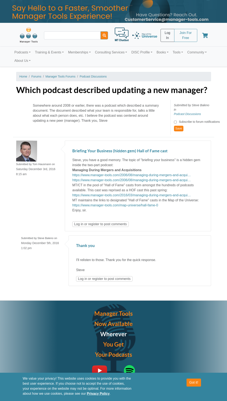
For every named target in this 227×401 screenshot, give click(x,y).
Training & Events (48, 52)
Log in (78, 224)
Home (23, 76)
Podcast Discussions (93, 76)
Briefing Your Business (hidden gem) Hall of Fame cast (119, 151)
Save (178, 128)
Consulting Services (110, 52)
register (93, 224)
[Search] (104, 35)
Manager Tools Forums (60, 76)
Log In (167, 35)
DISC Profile (140, 52)
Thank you (85, 246)
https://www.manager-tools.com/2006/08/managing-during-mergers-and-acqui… (131, 175)
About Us (21, 60)
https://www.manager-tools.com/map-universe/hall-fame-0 (115, 205)
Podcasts (21, 52)
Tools (176, 52)
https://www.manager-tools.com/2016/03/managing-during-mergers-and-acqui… (131, 195)
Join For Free (186, 35)
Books (161, 52)
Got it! (193, 382)
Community (195, 52)
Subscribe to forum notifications (199, 121)
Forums (36, 76)
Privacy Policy (98, 393)
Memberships (78, 52)
